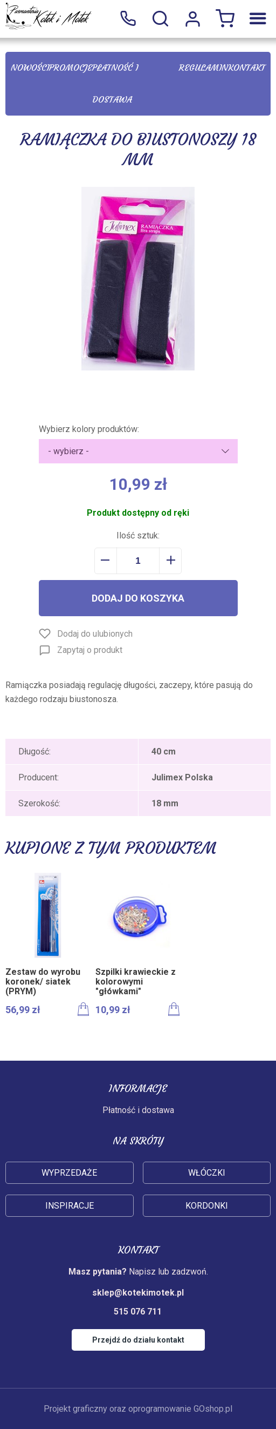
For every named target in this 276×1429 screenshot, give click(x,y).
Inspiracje (69, 1206)
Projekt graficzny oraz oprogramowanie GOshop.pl (138, 1409)
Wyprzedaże (69, 1173)
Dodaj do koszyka (138, 598)
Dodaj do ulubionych (95, 634)
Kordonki (206, 1206)
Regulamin (203, 67)
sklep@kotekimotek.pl (138, 1293)
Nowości (30, 67)
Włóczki (206, 1173)
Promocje (70, 67)
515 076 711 (127, 18)
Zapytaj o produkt (89, 650)
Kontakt (246, 67)
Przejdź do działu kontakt (138, 1340)
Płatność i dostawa (115, 83)
